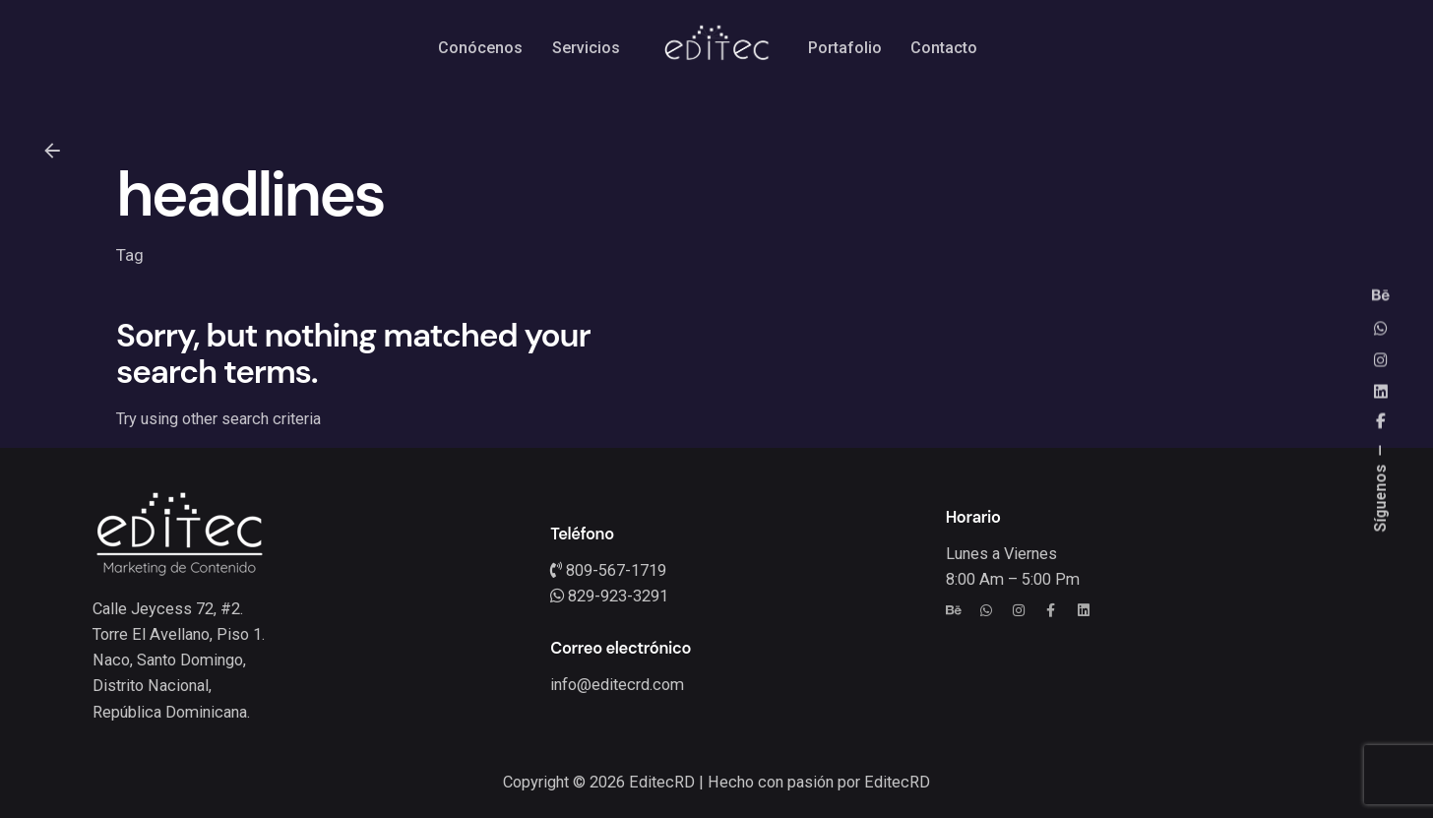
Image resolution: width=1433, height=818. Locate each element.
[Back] (52, 150)
